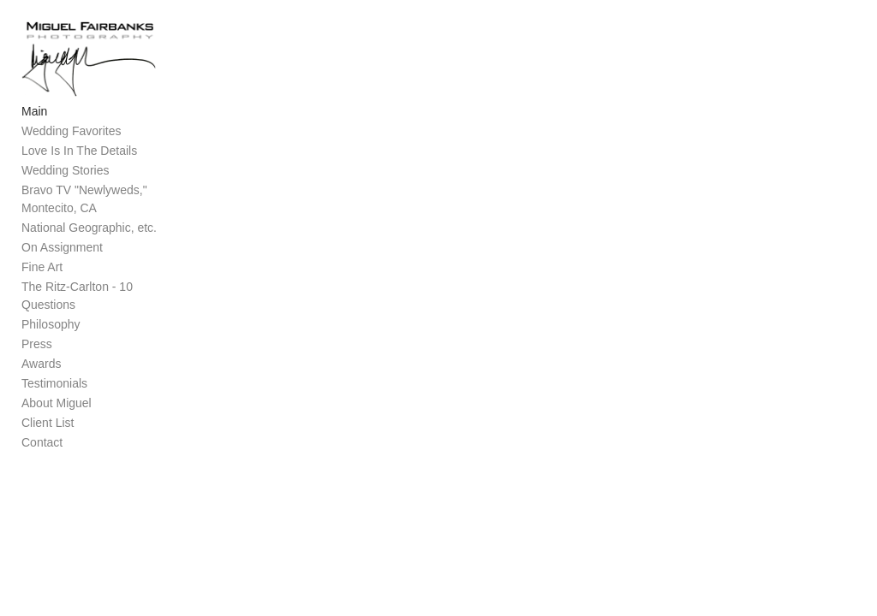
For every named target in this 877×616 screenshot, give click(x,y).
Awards (41, 356)
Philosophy (51, 316)
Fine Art (42, 277)
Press (36, 336)
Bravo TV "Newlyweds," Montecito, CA (84, 209)
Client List (47, 415)
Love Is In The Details (79, 161)
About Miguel (56, 395)
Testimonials (54, 375)
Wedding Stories (65, 180)
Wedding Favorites (71, 141)
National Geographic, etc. (89, 238)
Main (34, 121)
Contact (42, 434)
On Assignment (62, 257)
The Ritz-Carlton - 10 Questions (105, 297)
